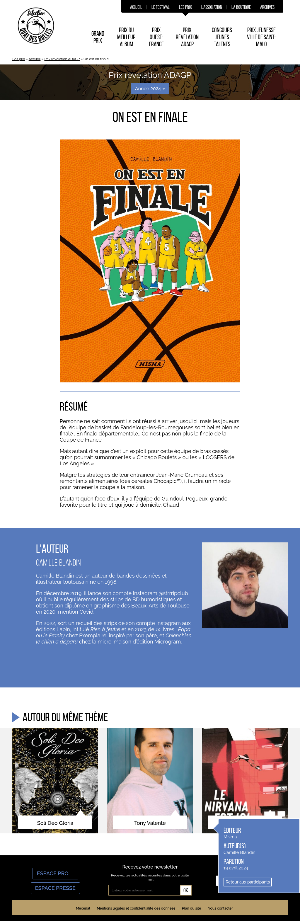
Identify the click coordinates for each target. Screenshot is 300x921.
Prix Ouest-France (156, 36)
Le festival (160, 7)
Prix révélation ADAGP (62, 59)
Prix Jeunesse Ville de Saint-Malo (261, 36)
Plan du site (191, 908)
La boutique (241, 7)
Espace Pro (55, 873)
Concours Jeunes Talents (222, 36)
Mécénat (83, 908)
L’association (211, 7)
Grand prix (97, 37)
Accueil (136, 7)
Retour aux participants (248, 882)
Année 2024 (150, 88)
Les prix (185, 7)
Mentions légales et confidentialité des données (136, 908)
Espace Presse (55, 888)
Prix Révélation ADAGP (187, 36)
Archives (267, 7)
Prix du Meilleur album (126, 36)
